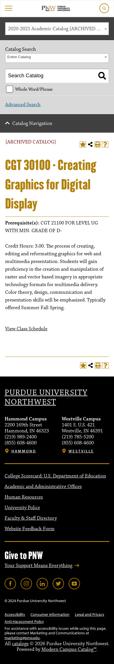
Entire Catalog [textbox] (19, 57)
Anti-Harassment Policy (24, 621)
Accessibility (15, 614)
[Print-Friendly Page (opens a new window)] (98, 144)
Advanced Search (23, 105)
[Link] (10, 583)
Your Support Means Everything (38, 565)
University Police (22, 508)
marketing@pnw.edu (22, 637)
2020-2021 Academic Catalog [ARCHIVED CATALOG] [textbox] (58, 29)
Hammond (23, 451)
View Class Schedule (26, 329)
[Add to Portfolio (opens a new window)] (83, 144)
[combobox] (57, 28)
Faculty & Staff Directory (31, 518)
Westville (81, 451)
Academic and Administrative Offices (43, 486)
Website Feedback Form (30, 529)
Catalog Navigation (32, 123)
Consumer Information (50, 614)
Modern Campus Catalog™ (69, 649)
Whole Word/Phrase (34, 89)
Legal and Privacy (89, 614)
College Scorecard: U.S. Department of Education (55, 476)
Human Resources (24, 497)
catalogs (20, 644)
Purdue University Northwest (46, 397)
